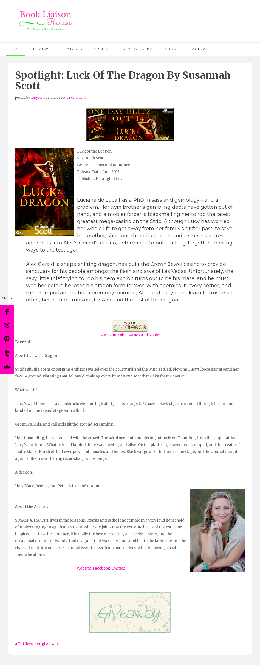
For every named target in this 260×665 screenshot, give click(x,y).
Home (15, 49)
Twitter (118, 568)
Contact (199, 49)
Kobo (121, 335)
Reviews (41, 49)
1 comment (77, 98)
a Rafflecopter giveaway (37, 643)
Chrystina (38, 98)
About (172, 49)
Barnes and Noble (143, 335)
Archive (102, 49)
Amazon (108, 335)
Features (72, 49)
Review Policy (138, 49)
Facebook (101, 568)
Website (84, 568)
